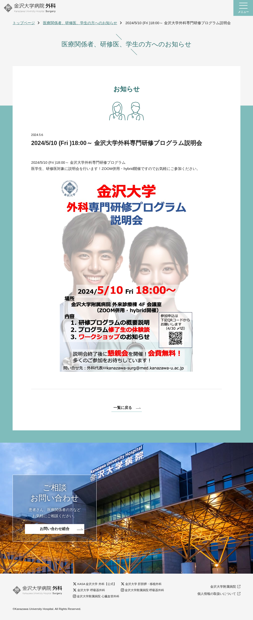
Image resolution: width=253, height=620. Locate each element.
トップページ (24, 23)
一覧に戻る (122, 408)
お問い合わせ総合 (54, 529)
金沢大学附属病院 (223, 587)
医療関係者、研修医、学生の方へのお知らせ (80, 23)
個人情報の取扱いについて (216, 594)
